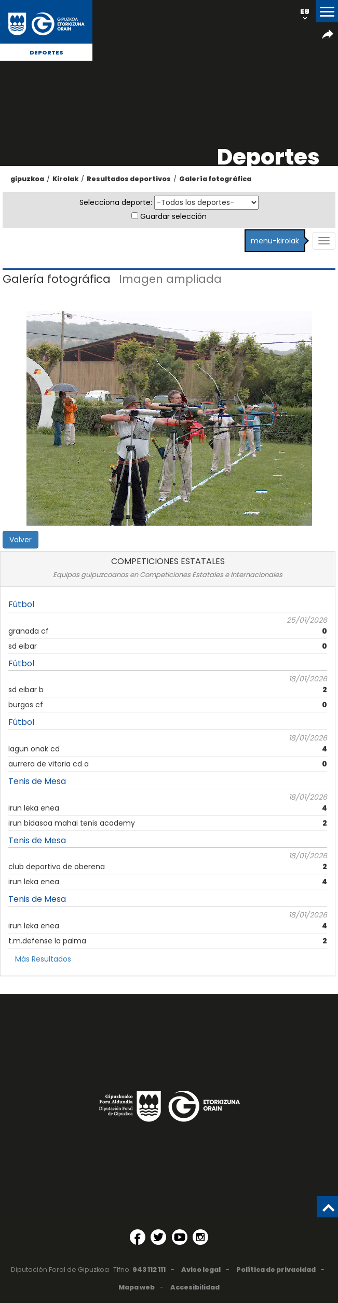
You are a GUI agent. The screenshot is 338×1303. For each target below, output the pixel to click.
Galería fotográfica (215, 178)
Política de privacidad (276, 1269)
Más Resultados (43, 959)
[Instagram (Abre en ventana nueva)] (200, 1237)
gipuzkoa (27, 178)
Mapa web (136, 1287)
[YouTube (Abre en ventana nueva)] (179, 1237)
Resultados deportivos (129, 178)
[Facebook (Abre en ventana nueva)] (137, 1237)
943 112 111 (149, 1269)
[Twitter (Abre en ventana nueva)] (158, 1237)
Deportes (46, 52)
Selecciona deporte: (115, 202)
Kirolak (65, 178)
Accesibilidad (195, 1287)
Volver (20, 539)
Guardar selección (173, 216)
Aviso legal (201, 1269)
